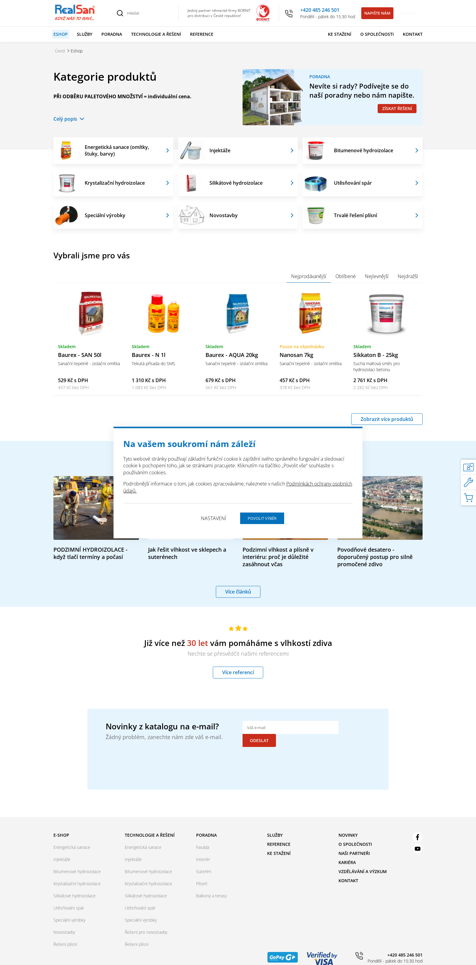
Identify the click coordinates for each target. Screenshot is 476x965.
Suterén (203, 863)
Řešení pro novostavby (146, 923)
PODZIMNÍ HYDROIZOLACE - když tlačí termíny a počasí (90, 557)
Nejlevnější (377, 276)
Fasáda (202, 838)
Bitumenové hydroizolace (363, 150)
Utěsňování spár (353, 183)
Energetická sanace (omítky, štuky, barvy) (117, 150)
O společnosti (377, 34)
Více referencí (238, 676)
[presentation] (289, 757)
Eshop (60, 34)
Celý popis (65, 119)
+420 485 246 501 (319, 10)
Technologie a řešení (156, 34)
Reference (201, 34)
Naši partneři (354, 844)
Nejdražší (408, 276)
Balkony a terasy (211, 887)
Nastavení (213, 518)
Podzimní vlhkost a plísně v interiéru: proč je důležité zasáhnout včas (278, 561)
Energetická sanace (71, 838)
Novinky (348, 826)
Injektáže (219, 150)
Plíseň (201, 875)
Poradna (111, 34)
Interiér (203, 850)
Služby (84, 34)
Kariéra (347, 853)
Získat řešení (397, 108)
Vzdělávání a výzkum (362, 863)
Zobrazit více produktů (387, 421)
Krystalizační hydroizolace (115, 183)
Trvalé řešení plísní (355, 215)
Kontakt (413, 34)
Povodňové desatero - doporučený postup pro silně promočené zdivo (375, 561)
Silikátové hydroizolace (236, 183)
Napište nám (377, 13)
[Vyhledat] (120, 13)
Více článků (238, 596)
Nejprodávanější (308, 276)
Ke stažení (339, 34)
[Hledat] (149, 13)
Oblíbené (345, 276)
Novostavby (223, 215)
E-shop (61, 826)
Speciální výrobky (105, 215)
